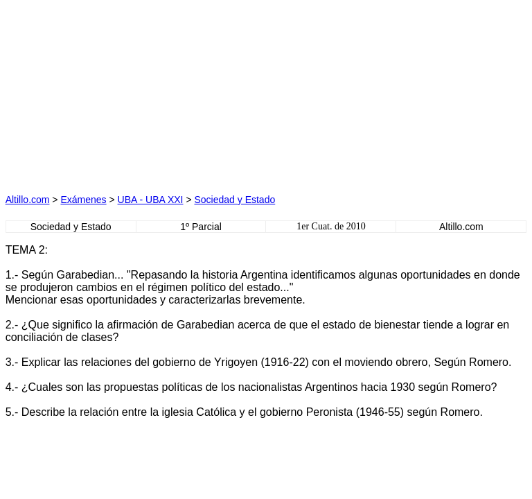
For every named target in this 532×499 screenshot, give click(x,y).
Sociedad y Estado (234, 199)
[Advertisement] (136, 92)
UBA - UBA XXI (151, 199)
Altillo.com (28, 199)
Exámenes (83, 199)
